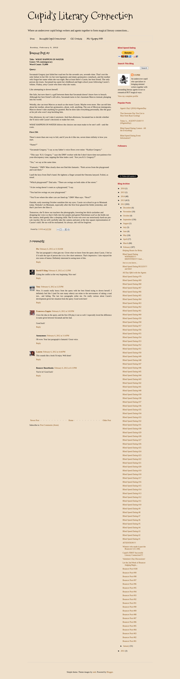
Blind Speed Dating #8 (131, 512)
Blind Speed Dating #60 (132, 315)
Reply (38, 262)
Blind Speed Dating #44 (132, 375)
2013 (123, 200)
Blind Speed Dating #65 (132, 295)
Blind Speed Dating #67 (132, 288)
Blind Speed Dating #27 (132, 440)
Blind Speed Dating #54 (132, 337)
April (125, 239)
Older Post (107, 420)
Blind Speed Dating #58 (132, 322)
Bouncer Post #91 (129, 603)
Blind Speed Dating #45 (132, 372)
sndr (94, 672)
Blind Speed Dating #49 (132, 356)
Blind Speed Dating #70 (132, 277)
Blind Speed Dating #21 (132, 463)
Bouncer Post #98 (129, 576)
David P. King (42, 271)
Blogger (110, 672)
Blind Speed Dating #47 (132, 364)
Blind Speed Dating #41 (132, 387)
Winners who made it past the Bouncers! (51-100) (134, 548)
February (127, 247)
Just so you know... (130, 263)
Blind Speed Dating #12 (132, 497)
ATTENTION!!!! (129, 543)
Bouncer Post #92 (129, 599)
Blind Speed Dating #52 (132, 345)
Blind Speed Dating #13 (132, 493)
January (126, 646)
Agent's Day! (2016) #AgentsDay (133, 108)
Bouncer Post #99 (129, 573)
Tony (38, 287)
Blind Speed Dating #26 (132, 444)
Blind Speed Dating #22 (132, 459)
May (125, 235)
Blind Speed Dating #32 (132, 421)
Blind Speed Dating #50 (132, 353)
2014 (123, 196)
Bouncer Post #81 (129, 641)
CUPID (137, 75)
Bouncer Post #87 (129, 618)
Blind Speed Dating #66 (132, 292)
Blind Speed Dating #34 (132, 413)
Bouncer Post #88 (129, 614)
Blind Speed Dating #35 (132, 410)
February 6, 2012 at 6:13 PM (66, 368)
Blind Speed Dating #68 (132, 284)
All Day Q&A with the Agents (134, 273)
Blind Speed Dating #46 (132, 368)
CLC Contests (76, 38)
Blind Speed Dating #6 (131, 520)
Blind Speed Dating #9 (131, 509)
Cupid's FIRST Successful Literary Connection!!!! (133, 554)
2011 (123, 651)
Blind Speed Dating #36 (132, 406)
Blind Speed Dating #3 (131, 531)
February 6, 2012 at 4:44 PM (54, 352)
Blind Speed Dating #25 (132, 448)
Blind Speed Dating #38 (132, 398)
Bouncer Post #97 (129, 580)
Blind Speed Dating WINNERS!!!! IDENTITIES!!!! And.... (133, 256)
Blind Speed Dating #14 (132, 489)
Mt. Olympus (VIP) (95, 38)
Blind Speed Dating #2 (131, 535)
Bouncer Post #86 (129, 622)
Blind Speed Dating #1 (131, 539)
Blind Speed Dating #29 (132, 432)
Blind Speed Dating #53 (132, 341)
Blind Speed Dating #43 (132, 379)
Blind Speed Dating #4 (131, 528)
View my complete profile (128, 96)
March (126, 243)
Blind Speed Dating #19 (132, 471)
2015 (123, 192)
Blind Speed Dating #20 (132, 467)
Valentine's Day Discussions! (134, 559)
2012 (123, 204)
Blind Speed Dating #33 (132, 417)
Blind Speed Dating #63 (132, 303)
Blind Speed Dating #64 (132, 299)
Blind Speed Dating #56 (132, 330)
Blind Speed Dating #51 (132, 349)
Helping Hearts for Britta (132, 250)
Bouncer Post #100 (130, 569)
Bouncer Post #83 (129, 633)
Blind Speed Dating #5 (131, 524)
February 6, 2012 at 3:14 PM (58, 336)
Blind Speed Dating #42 (132, 383)
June (125, 231)
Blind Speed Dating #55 (132, 334)
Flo (37, 249)
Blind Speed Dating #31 (132, 425)
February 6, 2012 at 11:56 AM (51, 249)
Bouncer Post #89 (129, 611)
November (127, 212)
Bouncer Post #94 (129, 592)
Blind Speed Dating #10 (132, 505)
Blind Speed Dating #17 (132, 478)
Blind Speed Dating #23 (132, 455)
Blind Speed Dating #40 (132, 391)
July (125, 227)
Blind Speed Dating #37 (132, 402)
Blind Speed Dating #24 (132, 451)
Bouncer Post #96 (129, 584)
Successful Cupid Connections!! (52, 38)
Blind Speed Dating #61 (132, 311)
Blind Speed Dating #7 (131, 516)
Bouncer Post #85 (129, 626)
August (126, 223)
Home (32, 38)
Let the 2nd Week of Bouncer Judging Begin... (134, 564)
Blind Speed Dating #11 (132, 501)
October (126, 216)
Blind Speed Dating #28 (132, 436)
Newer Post (34, 420)
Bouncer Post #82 (129, 637)
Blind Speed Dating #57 (132, 326)
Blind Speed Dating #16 (132, 482)
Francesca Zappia (43, 311)
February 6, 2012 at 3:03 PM (63, 311)
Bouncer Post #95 (129, 588)
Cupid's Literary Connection (80, 16)
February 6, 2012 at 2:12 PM (60, 271)
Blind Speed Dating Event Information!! (130, 137)
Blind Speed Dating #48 (132, 360)
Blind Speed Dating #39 (132, 394)
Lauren (39, 352)
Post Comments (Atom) (49, 425)
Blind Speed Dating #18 (132, 474)
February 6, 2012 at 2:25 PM (52, 287)
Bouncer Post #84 (129, 630)
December (127, 208)
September (127, 220)
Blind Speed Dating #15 (132, 486)
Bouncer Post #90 (129, 607)
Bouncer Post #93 (129, 595)
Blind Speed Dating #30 (132, 429)
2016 (123, 188)
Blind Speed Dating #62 (132, 307)
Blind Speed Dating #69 (132, 280)
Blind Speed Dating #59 (132, 318)
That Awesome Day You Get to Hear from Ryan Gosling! (132, 114)
